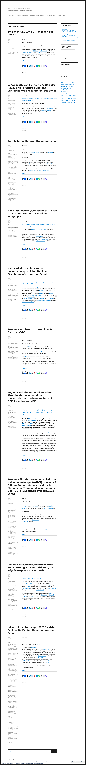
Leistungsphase (11, 692)
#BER (28, 54)
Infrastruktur (15, 45)
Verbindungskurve (11, 56)
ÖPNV (13, 184)
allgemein (10, 101)
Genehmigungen (11, 676)
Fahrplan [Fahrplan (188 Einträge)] (70, 88)
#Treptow (41, 293)
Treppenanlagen (11, 426)
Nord (9, 599)
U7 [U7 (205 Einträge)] (71, 102)
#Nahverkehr (52, 346)
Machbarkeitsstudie (11, 695)
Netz (11, 697)
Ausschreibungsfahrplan (12, 509)
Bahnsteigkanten (11, 347)
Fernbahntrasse (11, 520)
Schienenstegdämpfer (12, 114)
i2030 (14, 179)
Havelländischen (11, 684)
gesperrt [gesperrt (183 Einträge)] (70, 92)
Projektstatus (10, 707)
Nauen (15, 696)
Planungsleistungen (12, 185)
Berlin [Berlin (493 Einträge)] (66, 86)
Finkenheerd (15, 671)
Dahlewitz (14, 658)
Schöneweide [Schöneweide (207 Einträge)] (75, 98)
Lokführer (14, 235)
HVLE (14, 686)
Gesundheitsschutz (11, 104)
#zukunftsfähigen (51, 588)
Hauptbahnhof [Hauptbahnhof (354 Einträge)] (64, 93)
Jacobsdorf (10, 689)
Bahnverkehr (10, 45)
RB (12, 188)
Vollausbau (10, 200)
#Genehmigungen (40, 657)
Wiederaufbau (13, 606)
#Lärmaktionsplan (49, 108)
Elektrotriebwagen (11, 589)
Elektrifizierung (11, 588)
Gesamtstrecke (15, 590)
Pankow (12, 298)
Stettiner (14, 358)
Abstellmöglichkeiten (12, 231)
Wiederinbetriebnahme (12, 733)
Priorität (15, 187)
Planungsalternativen (12, 536)
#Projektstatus (34, 647)
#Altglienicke (46, 292)
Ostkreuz (9, 701)
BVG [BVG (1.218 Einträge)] (72, 86)
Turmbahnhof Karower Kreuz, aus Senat (32, 141)
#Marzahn (51, 293)
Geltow (9, 421)
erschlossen (10, 174)
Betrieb (15, 348)
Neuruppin (14, 697)
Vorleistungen (10, 553)
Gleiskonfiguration (11, 679)
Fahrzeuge (10, 343)
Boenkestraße (10, 166)
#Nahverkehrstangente (51, 163)
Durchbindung (13, 168)
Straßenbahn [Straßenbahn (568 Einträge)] (71, 100)
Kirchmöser (10, 691)
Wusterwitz (16, 738)
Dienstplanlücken (11, 234)
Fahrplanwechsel (11, 668)
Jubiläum (15, 356)
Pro (12, 602)
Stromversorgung (11, 544)
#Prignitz (27, 586)
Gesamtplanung (11, 677)
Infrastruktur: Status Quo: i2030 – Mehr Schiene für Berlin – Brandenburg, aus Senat (31, 630)
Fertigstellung (10, 178)
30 (8, 103)
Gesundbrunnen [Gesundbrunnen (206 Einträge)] (74, 92)
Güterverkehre (14, 527)
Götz (16, 679)
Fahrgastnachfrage (11, 352)
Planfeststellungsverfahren (13, 702)
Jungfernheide (15, 689)
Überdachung (10, 427)
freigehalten (12, 522)
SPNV (12, 542)
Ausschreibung (15, 158)
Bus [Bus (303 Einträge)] (69, 86)
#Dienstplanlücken (40, 240)
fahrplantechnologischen (12, 518)
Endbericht (10, 290)
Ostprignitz (10, 601)
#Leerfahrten (47, 231)
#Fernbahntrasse (46, 529)
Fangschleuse (14, 670)
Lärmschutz (10, 108)
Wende (15, 605)
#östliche (26, 287)
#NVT (24, 506)
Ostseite (9, 534)
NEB (8, 697)
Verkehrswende (15, 359)
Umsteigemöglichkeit (12, 198)
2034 (8, 648)
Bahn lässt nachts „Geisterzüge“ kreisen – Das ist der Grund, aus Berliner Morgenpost (32, 213)
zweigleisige (10, 742)
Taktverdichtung (11, 723)
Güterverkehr (14, 290)
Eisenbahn (10, 169)
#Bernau (30, 351)
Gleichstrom (10, 525)
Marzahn (10, 296)
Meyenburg (10, 595)
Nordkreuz (10, 184)
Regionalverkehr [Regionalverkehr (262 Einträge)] (70, 96)
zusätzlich (10, 555)
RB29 (9, 537)
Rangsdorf (15, 707)
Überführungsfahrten (12, 237)
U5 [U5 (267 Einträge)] (70, 102)
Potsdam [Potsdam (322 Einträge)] (63, 96)
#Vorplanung (48, 662)
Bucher (9, 167)
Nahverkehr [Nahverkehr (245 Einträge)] (63, 95)
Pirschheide (10, 423)
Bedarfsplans (14, 161)
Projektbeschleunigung (12, 706)
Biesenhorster (10, 511)
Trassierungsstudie (11, 195)
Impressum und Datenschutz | (37, 15)
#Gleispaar (35, 506)
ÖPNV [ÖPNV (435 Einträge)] (62, 104)
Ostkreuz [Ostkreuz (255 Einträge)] (70, 95)
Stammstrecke (10, 721)
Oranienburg (15, 600)
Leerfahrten (10, 235)
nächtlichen (14, 296)
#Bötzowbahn (51, 660)
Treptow (14, 299)
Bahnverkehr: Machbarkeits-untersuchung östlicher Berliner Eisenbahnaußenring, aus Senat (27, 271)
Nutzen (13, 700)
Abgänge (9, 156)
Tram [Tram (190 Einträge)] (65, 102)
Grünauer (9, 527)
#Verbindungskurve (26, 52)
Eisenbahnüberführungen (13, 516)
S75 (15, 189)
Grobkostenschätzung (12, 526)
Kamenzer (10, 690)
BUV (8, 168)
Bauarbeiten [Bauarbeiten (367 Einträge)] (72, 84)
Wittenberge (10, 607)
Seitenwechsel (10, 192)
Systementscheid (11, 722)
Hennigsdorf (10, 593)
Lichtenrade (10, 52)
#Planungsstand (35, 152)
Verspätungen (10, 239)
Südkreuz (9, 53)
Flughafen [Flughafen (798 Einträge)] (64, 92)
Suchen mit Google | (51, 15)
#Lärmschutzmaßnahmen (28, 301)
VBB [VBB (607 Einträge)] (73, 102)
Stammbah (15, 719)
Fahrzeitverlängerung (12, 669)
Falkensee (14, 353)
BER (13, 48)
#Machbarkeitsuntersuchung (44, 300)
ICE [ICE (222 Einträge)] (71, 93)
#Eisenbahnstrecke (28, 298)
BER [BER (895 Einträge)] (62, 86)
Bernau (16, 347)
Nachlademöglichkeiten (12, 596)
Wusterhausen (10, 738)
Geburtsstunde (10, 354)
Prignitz (13, 601)
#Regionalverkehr (40, 590)
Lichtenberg (10, 294)
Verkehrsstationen (13, 726)
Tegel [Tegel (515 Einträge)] (62, 102)
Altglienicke (10, 286)
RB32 (13, 708)
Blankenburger (11, 164)
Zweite (9, 361)
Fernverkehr (10, 671)
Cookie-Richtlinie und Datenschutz (37, 763)
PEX (12, 701)
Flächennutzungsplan (12, 521)
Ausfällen (14, 232)
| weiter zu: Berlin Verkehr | (22, 15)
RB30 (11, 537)
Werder (14, 427)
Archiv (64, 15)
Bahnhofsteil (10, 418)
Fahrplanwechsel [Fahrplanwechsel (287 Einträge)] (64, 89)
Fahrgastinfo (15, 351)
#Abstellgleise (39, 236)
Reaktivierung (10, 710)
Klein (14, 593)
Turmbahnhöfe (10, 547)
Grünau (15, 354)
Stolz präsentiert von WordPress (25, 759)
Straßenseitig (10, 194)
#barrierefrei (26, 425)
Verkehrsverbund (11, 727)
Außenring (10, 48)
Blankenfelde (15, 49)
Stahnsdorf (10, 236)
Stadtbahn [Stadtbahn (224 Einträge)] (62, 100)
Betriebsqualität (11, 654)
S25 (8, 716)
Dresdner (9, 661)
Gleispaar (14, 525)
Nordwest (9, 700)
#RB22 (23, 442)
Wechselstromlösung (12, 554)
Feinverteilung (10, 177)
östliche (9, 298)
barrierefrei (15, 418)
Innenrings (16, 687)
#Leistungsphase (47, 649)
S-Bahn (15, 154)
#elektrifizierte (25, 585)
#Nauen (39, 644)
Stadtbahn (10, 543)
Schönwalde (10, 717)
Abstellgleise (10, 230)
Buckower (10, 658)
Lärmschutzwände (11, 51)
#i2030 (31, 163)
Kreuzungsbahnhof (11, 422)
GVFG (14, 680)
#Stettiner (50, 350)
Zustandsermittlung (11, 740)
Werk (9, 606)
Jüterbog (12, 421)
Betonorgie (10, 49)
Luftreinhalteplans (11, 112)
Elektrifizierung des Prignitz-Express (31, 578)
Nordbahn (12, 599)
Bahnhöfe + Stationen (12, 152)
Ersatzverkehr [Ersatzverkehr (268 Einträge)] (65, 88)
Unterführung (10, 54)
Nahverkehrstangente (12, 182)
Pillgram (15, 701)
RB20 (11, 708)
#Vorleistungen (25, 521)
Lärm (12, 105)
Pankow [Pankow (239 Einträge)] (74, 95)
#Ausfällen (33, 229)
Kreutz (16, 691)
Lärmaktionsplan (11, 107)
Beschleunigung (11, 348)
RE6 (16, 602)
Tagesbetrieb (14, 236)
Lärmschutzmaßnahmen (12, 109)
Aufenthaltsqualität (12, 416)
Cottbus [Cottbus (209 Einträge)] (76, 86)
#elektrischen (31, 346)
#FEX (33, 54)
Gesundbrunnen (11, 591)
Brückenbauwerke (11, 512)
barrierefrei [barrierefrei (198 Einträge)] (66, 84)
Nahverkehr (10, 357)
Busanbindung (14, 167)
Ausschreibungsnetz (12, 510)
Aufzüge (9, 417)
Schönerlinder (10, 190)
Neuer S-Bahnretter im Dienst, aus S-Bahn (70, 40)
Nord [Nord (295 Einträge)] (67, 95)
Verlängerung (10, 552)
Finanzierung (10, 179)
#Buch (51, 298)
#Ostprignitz (49, 585)
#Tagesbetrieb (44, 239)
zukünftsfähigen (11, 609)
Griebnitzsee (10, 680)
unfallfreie (10, 359)
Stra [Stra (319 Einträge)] (66, 100)
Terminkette (15, 194)
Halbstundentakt (11, 528)
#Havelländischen (27, 660)
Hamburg (14, 681)
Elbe (8, 517)
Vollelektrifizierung (11, 729)
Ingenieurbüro (10, 687)
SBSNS (9, 542)
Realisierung (10, 299)
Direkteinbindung (11, 660)
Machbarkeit (10, 531)
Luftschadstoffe (11, 113)
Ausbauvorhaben (11, 157)
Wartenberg (14, 200)
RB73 (14, 602)
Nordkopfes (14, 698)
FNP (8, 522)
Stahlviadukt (10, 719)
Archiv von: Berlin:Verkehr (19, 9)
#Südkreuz (35, 50)
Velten (15, 604)
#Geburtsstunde (45, 351)
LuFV (12, 180)
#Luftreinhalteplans (46, 110)
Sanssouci (11, 716)
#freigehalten (35, 519)
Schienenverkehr (11, 115)
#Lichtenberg (31, 295)
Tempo (16, 115)
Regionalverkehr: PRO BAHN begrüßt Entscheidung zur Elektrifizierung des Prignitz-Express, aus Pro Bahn (31, 567)
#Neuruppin (51, 594)
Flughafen (15, 420)
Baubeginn (10, 161)
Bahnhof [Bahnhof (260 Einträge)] (62, 84)
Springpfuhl (15, 542)
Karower (9, 105)
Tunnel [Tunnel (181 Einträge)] (68, 102)
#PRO (23, 581)
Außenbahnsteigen (13, 648)
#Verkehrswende (30, 583)
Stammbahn (15, 52)
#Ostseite (38, 529)
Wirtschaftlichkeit (11, 735)
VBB (16, 548)
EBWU (13, 661)
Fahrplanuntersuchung (12, 666)
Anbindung (10, 585)
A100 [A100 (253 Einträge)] (62, 82)
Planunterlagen (11, 703)
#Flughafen (26, 424)
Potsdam (14, 423)
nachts (15, 113)
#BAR (23, 508)
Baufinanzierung (11, 650)
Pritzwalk (9, 602)
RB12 (8, 708)
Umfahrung (10, 300)
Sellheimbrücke (11, 193)
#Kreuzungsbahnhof (48, 432)
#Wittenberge (31, 596)
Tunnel (13, 53)
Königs (13, 691)
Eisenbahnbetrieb (11, 515)
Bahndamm (14, 649)
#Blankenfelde (43, 50)
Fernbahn (9, 590)
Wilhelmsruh (10, 734)
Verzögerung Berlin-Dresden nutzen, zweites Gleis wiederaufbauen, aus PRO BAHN (69, 31)
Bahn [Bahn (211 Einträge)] (73, 82)
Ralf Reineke (10, 42)
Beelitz (9, 420)
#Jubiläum (27, 356)
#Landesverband (26, 588)
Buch (14, 103)
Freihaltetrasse (10, 523)
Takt (17, 358)
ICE (15, 234)
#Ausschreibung (33, 170)
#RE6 (50, 593)
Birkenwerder (15, 163)
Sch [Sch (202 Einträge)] (65, 98)
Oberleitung (10, 600)
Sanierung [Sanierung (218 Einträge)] (62, 98)
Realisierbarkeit (11, 538)
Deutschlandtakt (11, 659)
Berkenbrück (10, 652)
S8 (16, 189)
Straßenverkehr (15, 101)
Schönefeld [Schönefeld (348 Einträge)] (69, 98)
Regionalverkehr (11, 154)
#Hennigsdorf (44, 594)
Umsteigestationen (11, 548)
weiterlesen (24, 60)
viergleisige (15, 728)
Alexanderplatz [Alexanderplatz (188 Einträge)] (65, 82)
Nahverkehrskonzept (12, 532)
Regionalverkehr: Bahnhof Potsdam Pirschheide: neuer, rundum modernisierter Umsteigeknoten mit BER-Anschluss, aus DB (30, 396)
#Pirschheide (32, 419)
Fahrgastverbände (11, 581)
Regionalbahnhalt (11, 711)
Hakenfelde (10, 681)
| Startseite (10, 15)
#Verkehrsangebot (48, 508)
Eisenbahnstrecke (11, 289)
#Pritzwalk (24, 596)
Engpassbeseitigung (12, 173)
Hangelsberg (10, 682)
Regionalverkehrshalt (12, 713)
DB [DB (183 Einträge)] (61, 88)
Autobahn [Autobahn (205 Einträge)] (70, 82)
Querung (9, 188)
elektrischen (10, 351)
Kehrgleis (14, 690)
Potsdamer (10, 705)
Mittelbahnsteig (11, 696)
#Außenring (40, 52)
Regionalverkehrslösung (12, 541)
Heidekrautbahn (11, 685)
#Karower (50, 152)
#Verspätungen (42, 229)
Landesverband (11, 594)
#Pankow (38, 295)
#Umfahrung (42, 290)
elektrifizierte (10, 586)
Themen (59, 15)
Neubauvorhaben (11, 183)
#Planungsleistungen (44, 170)
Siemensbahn (15, 357)
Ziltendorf (9, 739)
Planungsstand (11, 187)
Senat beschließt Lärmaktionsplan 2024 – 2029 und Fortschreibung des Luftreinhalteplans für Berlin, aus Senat (32, 87)
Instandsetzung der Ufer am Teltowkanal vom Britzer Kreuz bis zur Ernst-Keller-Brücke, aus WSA (69, 35)
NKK (16, 183)
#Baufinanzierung (42, 655)
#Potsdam (24, 433)
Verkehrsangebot (11, 549)
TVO (14, 547)
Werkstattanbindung (12, 201)
